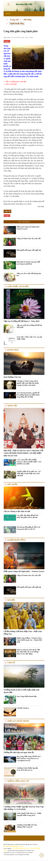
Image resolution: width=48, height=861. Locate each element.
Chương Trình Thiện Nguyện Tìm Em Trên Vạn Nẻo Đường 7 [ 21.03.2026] (24, 808)
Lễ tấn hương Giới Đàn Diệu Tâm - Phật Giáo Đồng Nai (23, 632)
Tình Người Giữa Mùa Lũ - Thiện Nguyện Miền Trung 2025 (29, 814)
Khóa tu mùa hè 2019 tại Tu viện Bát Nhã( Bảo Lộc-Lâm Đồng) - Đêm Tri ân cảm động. (28, 652)
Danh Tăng (13, 350)
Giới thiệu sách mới (18, 286)
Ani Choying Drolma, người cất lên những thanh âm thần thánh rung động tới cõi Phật (28, 395)
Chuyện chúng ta (23, 708)
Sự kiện (11, 600)
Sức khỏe (12, 484)
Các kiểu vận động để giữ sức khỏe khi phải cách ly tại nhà (27, 516)
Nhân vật (12, 406)
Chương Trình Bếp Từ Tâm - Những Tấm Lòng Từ (27, 826)
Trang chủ (14, 20)
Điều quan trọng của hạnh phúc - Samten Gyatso (29, 228)
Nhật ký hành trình (18, 721)
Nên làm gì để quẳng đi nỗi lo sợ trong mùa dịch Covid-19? (28, 528)
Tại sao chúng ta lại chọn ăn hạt (17, 511)
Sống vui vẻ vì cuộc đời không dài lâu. (29, 274)
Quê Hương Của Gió (12, 377)
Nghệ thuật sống (17, 23)
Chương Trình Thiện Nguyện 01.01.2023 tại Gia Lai (27, 769)
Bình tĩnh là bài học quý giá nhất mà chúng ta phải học (28, 263)
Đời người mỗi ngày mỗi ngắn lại (29, 250)
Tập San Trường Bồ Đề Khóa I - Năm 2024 (21, 321)
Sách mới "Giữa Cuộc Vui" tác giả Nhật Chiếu (29, 338)
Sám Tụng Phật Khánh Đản (27, 696)
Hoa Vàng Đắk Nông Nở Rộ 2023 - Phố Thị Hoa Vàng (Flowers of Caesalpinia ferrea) (29, 758)
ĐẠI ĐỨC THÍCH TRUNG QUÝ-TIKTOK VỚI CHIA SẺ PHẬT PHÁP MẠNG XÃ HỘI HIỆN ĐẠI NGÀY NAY (23, 453)
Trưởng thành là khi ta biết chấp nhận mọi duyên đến (21, 691)
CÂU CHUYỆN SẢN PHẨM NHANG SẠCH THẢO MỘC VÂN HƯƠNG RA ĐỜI (29, 462)
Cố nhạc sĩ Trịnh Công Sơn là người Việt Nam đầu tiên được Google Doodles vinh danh (28, 383)
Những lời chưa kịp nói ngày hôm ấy (19, 752)
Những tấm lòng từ (18, 781)
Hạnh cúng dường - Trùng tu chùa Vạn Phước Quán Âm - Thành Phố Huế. (29, 640)
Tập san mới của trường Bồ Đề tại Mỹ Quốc (29, 326)
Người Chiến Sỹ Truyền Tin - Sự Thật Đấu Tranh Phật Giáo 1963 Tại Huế (29, 473)
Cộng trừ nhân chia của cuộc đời (29, 238)
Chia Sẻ (11, 663)
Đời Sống (27, 20)
